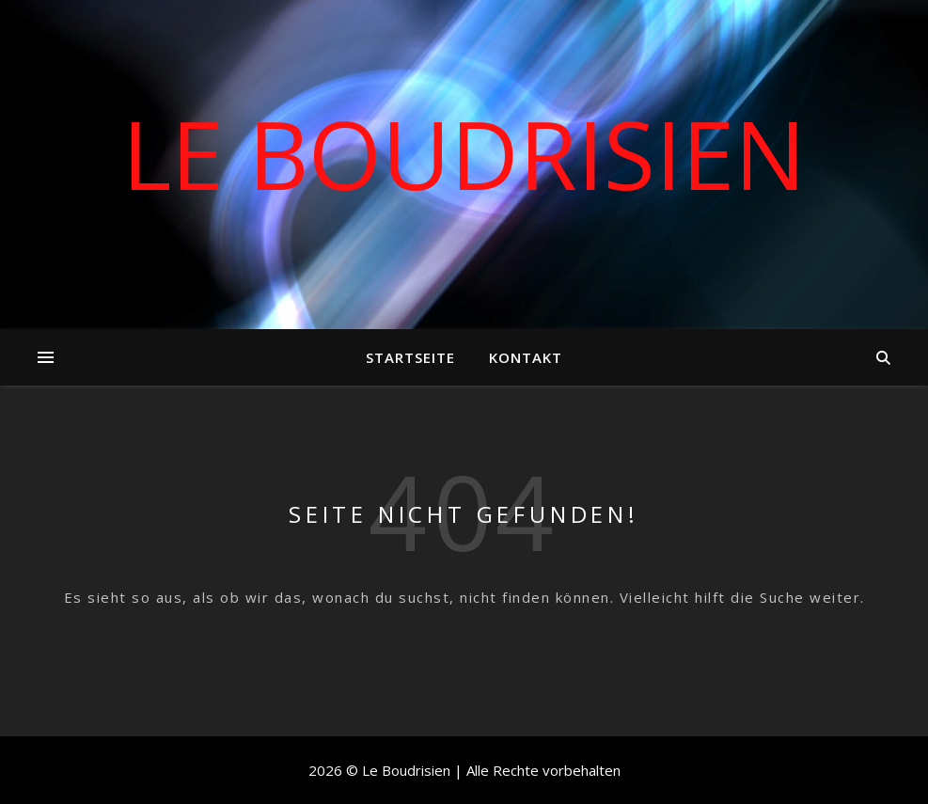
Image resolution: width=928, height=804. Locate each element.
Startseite (410, 357)
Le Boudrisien (464, 153)
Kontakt (525, 357)
